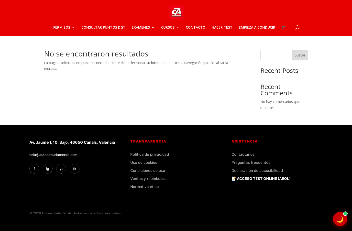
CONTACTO (195, 28)
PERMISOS (61, 28)
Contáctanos (242, 154)
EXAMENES (141, 28)
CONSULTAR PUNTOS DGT (103, 28)
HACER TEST (222, 28)
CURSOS (168, 28)
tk (74, 168)
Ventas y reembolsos (148, 178)
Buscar (299, 55)
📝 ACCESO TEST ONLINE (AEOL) (261, 178)
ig (47, 168)
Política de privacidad (149, 154)
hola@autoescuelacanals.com (53, 155)
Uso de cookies (143, 162)
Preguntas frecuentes (250, 162)
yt (61, 168)
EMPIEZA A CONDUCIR (257, 28)
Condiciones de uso (147, 170)
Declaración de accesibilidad (257, 170)
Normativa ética (144, 186)
